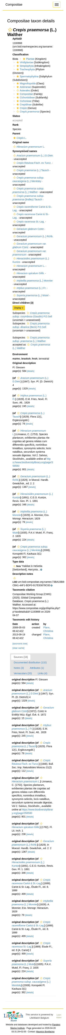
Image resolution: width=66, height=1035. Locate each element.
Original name (20, 142)
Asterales (23, 90)
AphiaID (17, 38)
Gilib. (28, 273)
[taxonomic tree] (19, 643)
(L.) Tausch (30, 170)
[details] (30, 371)
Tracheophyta (25, 69)
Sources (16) (21, 657)
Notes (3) (19, 668)
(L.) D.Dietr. (32, 155)
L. (19, 138)
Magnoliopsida (26, 83)
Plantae (28, 58)
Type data (18, 561)
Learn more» (58, 1016)
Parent (16, 133)
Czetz (28, 229)
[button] (10, 30)
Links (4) (42, 673)
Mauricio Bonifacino (45, 1031)
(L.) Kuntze (28, 862)
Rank (15, 124)
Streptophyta (25, 65)
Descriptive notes (22, 574)
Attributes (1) (37, 668)
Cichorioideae (25, 97)
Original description (24, 363)
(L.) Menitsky (31, 982)
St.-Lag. (28, 221)
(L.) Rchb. (32, 236)
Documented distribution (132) (30, 662)
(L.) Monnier (32, 280)
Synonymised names (24, 151)
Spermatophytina (27, 76)
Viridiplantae (24, 62)
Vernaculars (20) (23, 673)
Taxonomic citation (23, 589)
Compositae (13, 4)
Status (16, 116)
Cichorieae (24, 101)
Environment (20, 354)
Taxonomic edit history (25, 619)
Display (18, 308)
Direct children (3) (22, 302)
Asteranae (23, 87)
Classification (20, 54)
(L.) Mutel (30, 295)
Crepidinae (24, 104)
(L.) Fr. (29, 288)
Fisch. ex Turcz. (31, 162)
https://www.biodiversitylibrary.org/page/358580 (32, 462)
